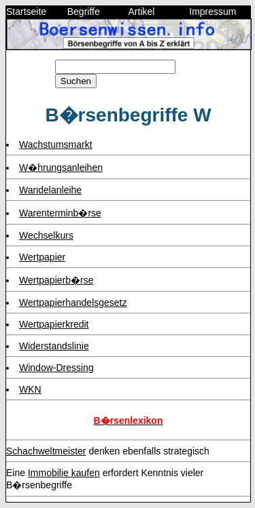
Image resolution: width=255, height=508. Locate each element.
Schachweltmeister (46, 451)
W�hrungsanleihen (61, 167)
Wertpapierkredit (53, 324)
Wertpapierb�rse (56, 280)
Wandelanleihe (50, 189)
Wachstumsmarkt (55, 144)
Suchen (76, 81)
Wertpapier (42, 257)
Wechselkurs (46, 235)
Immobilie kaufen (64, 472)
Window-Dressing (56, 367)
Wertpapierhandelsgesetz (73, 302)
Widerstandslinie (54, 345)
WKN (30, 389)
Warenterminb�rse (60, 213)
